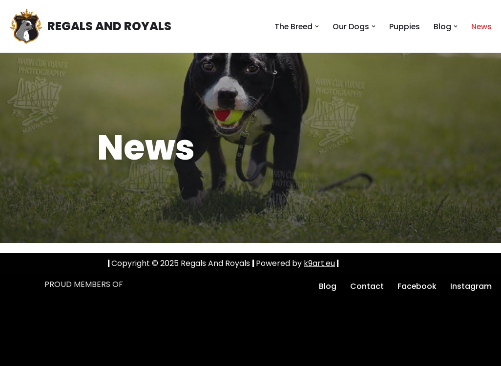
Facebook (417, 286)
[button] (316, 26)
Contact (366, 286)
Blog (327, 286)
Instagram (471, 286)
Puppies (403, 26)
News (481, 26)
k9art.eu (319, 263)
